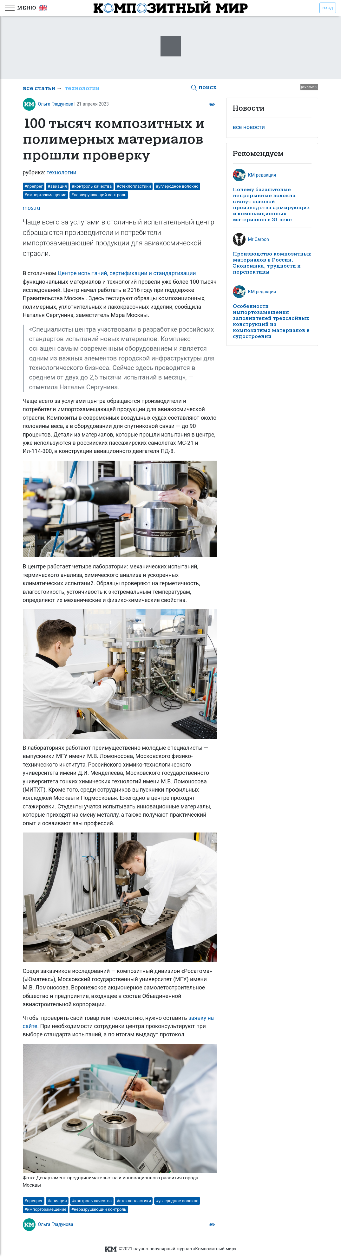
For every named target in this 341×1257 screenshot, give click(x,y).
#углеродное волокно (177, 186)
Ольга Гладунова (56, 104)
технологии (82, 88)
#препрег (33, 186)
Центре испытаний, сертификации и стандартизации (127, 273)
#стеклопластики (134, 186)
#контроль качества (92, 186)
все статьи (39, 88)
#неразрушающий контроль (99, 194)
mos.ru (31, 208)
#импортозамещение (45, 194)
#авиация (57, 186)
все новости (249, 127)
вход (327, 7)
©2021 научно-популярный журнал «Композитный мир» (170, 1249)
